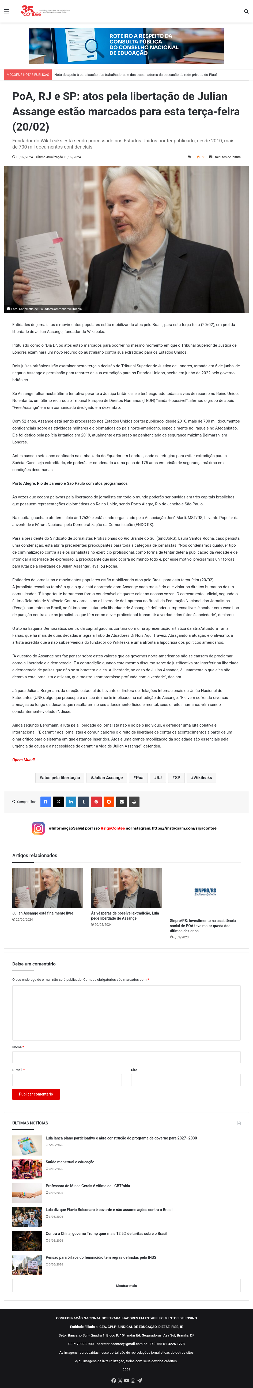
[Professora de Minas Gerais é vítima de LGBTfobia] (27, 1193)
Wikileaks (203, 777)
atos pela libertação (61, 777)
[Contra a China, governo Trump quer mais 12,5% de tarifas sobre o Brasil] (27, 1241)
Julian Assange (108, 777)
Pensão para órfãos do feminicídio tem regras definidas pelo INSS (101, 1257)
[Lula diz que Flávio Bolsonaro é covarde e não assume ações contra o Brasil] (27, 1217)
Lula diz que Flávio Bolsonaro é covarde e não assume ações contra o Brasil (109, 1210)
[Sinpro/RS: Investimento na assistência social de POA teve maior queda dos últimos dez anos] (205, 892)
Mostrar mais (126, 1286)
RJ (159, 777)
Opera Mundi (23, 759)
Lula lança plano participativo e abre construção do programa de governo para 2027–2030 (121, 1138)
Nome (18, 1047)
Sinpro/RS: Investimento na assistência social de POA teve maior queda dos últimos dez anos (203, 926)
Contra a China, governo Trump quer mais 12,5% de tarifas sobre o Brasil (106, 1233)
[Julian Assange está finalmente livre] (47, 888)
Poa (140, 777)
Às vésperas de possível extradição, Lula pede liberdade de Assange (125, 915)
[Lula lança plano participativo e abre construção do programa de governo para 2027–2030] (27, 1145)
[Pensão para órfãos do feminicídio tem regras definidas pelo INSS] (27, 1265)
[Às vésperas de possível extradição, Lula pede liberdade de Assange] (126, 888)
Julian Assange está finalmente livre (42, 913)
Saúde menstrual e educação (70, 1162)
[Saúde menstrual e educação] (27, 1169)
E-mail (18, 1070)
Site (134, 1070)
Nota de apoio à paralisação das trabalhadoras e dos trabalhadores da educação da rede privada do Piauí (135, 75)
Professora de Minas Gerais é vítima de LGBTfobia (88, 1186)
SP (177, 777)
